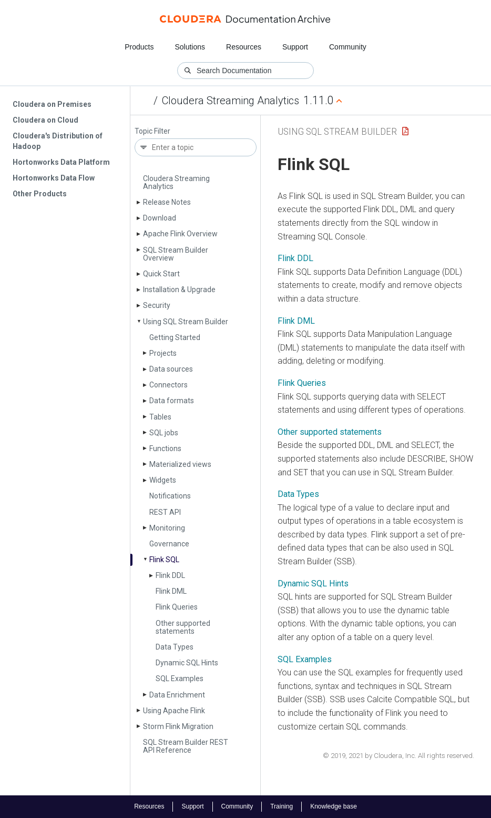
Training (281, 806)
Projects (163, 353)
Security (156, 305)
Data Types (174, 647)
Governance (169, 544)
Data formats (171, 400)
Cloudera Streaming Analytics (230, 100)
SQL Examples (179, 678)
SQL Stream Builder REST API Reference (185, 746)
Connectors (168, 385)
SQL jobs (163, 432)
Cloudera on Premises (52, 104)
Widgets (162, 480)
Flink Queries (177, 607)
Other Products (40, 193)
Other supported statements (183, 627)
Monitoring (167, 528)
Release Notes (167, 202)
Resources (243, 47)
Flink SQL (164, 559)
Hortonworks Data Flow (54, 178)
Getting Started (174, 337)
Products (139, 47)
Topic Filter (152, 131)
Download (159, 218)
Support (295, 47)
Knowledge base (333, 806)
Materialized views (180, 464)
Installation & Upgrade (179, 289)
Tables (160, 417)
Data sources (171, 369)
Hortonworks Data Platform (61, 162)
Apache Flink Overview (180, 234)
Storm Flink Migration (178, 726)
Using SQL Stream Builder (185, 321)
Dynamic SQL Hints (187, 663)
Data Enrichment (177, 695)
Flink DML (171, 591)
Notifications (170, 496)
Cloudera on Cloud (45, 120)
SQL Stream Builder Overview (175, 254)
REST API (165, 512)
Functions (165, 448)
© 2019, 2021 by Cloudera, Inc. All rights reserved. (398, 756)
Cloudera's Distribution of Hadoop (58, 141)
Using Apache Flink (174, 710)
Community (347, 47)
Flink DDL (170, 575)
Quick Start (161, 274)
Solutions (190, 47)
